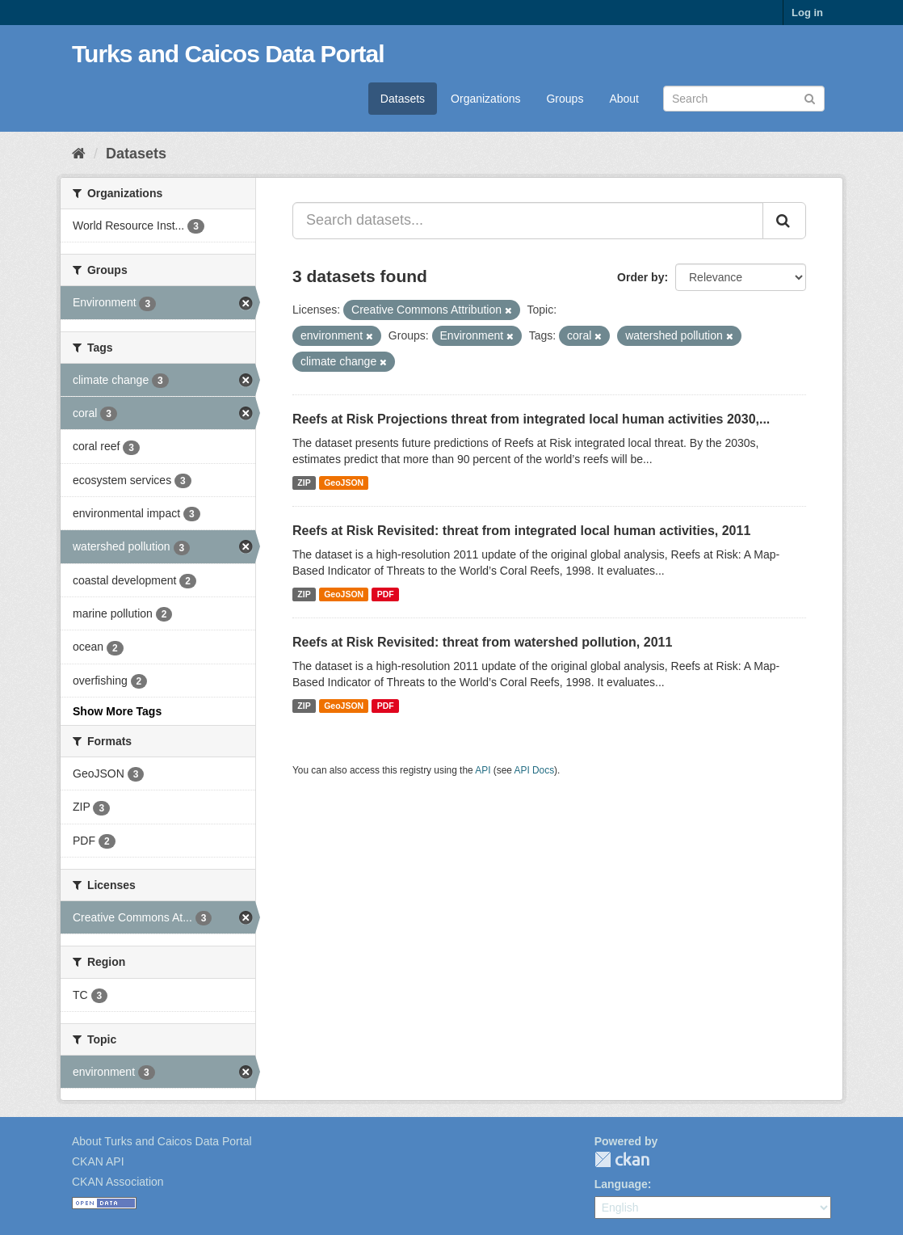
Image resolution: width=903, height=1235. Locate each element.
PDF (385, 594)
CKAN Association (118, 1181)
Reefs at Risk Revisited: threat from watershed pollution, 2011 (482, 642)
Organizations (485, 98)
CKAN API (98, 1161)
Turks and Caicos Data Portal (228, 53)
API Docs (534, 770)
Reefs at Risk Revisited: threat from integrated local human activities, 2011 (521, 530)
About (624, 98)
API (482, 770)
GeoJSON (343, 482)
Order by (640, 277)
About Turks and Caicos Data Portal (162, 1141)
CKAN (621, 1159)
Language (621, 1184)
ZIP (303, 482)
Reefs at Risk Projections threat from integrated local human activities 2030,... (531, 419)
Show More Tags (117, 711)
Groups (564, 98)
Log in (807, 12)
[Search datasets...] (527, 220)
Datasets (402, 98)
